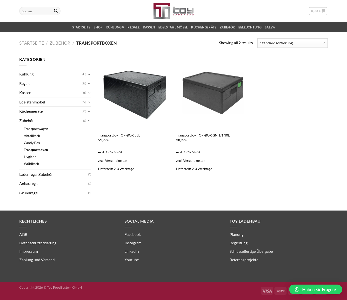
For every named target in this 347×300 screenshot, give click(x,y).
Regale (133, 27)
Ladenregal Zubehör (36, 174)
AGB (23, 234)
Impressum (28, 251)
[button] (315, 289)
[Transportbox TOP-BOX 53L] (135, 93)
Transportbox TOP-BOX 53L (119, 135)
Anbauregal (29, 183)
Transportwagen (36, 129)
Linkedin (132, 251)
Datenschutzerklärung (37, 242)
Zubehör (227, 27)
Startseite (81, 27)
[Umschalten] (89, 74)
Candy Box (32, 143)
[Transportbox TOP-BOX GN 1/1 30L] (213, 93)
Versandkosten (116, 160)
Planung (236, 234)
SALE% (270, 27)
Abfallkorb (32, 136)
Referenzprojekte (244, 259)
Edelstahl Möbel (173, 27)
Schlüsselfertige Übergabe (251, 251)
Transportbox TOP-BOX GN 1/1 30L (203, 135)
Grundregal (28, 193)
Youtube (132, 259)
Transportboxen (36, 150)
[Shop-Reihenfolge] (292, 43)
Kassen (149, 27)
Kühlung (26, 74)
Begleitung (238, 242)
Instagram (133, 242)
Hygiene (30, 157)
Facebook (133, 234)
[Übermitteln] (56, 11)
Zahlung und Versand (37, 259)
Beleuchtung (249, 27)
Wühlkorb (31, 164)
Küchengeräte (203, 27)
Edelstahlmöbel (32, 102)
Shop (98, 27)
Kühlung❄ (115, 27)
